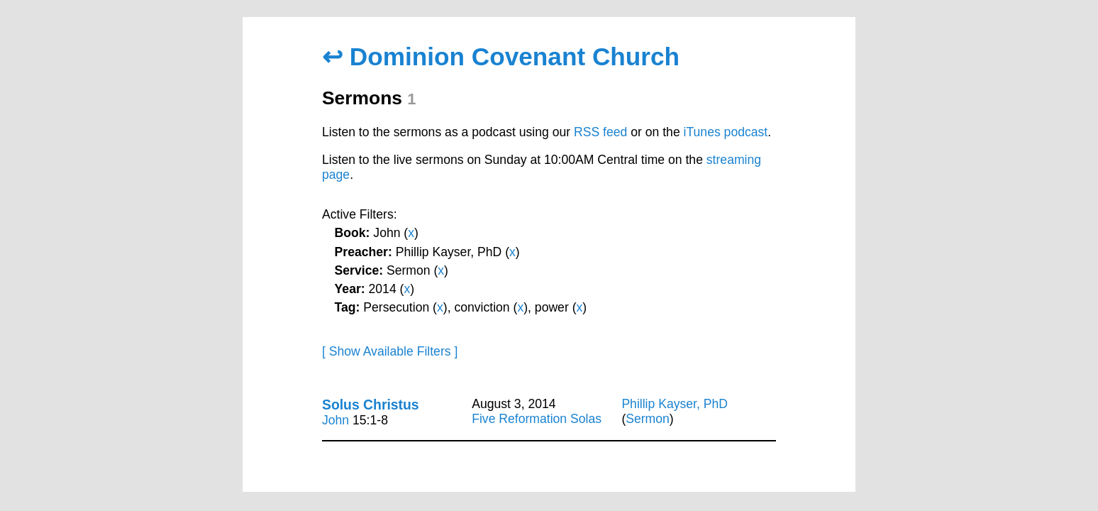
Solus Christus (370, 404)
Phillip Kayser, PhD (674, 404)
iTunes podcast (726, 132)
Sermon (648, 419)
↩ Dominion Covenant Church (501, 56)
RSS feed (600, 132)
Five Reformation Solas (536, 419)
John (335, 420)
